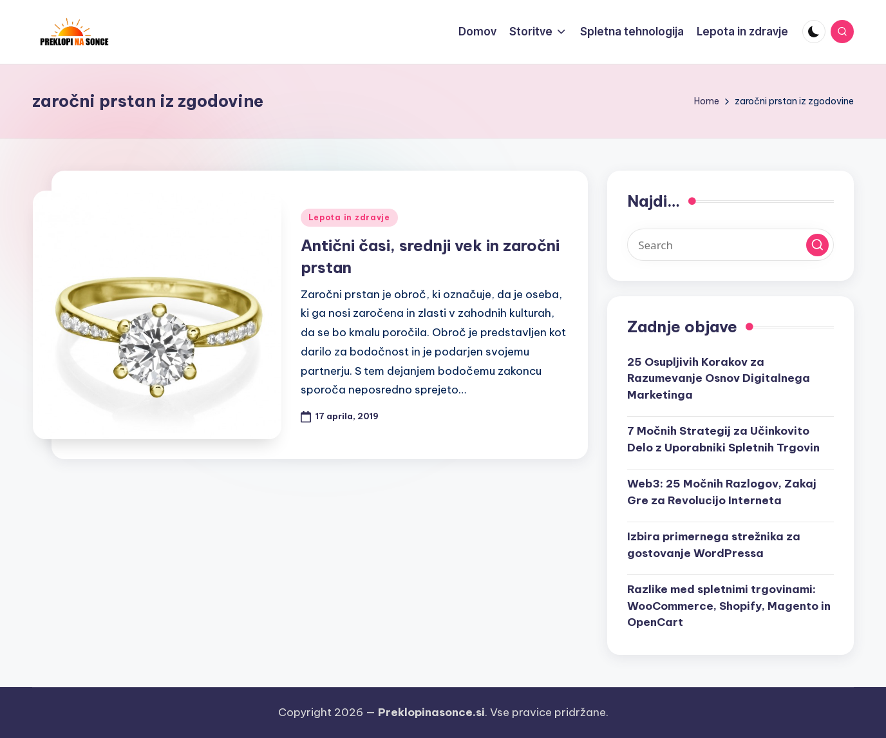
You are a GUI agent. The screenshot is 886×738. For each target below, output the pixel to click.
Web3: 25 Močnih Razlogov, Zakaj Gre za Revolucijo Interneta (721, 492)
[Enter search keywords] (730, 245)
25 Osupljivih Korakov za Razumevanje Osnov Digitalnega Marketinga (718, 378)
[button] (817, 245)
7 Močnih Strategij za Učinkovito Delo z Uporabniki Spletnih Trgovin (723, 439)
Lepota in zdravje (349, 217)
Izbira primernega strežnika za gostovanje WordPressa (713, 544)
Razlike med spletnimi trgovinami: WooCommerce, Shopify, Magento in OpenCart (729, 605)
